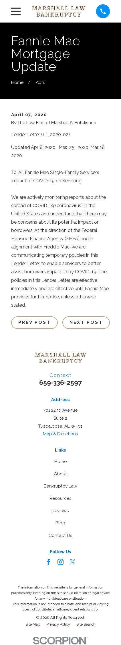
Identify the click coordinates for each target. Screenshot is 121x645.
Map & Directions (60, 433)
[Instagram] (60, 562)
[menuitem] (32, 624)
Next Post (86, 322)
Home (60, 461)
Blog (60, 522)
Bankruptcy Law (60, 486)
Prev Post (34, 322)
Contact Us (60, 535)
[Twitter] (73, 562)
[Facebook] (48, 562)
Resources (60, 498)
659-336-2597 (60, 382)
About (60, 473)
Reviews (60, 510)
